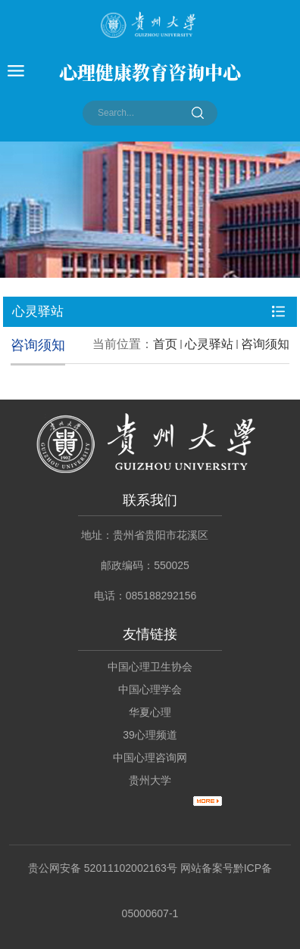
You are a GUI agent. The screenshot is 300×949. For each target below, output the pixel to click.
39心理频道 (150, 735)
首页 (165, 344)
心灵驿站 (209, 344)
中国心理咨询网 (150, 757)
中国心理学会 (150, 689)
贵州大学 (150, 780)
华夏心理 (150, 712)
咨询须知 (265, 344)
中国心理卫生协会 (150, 667)
